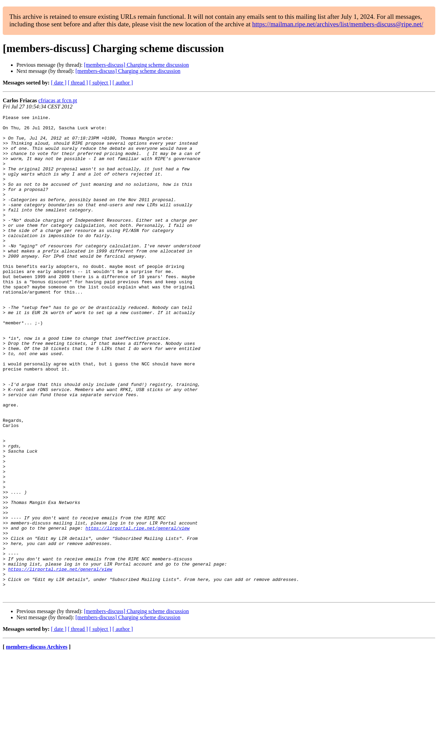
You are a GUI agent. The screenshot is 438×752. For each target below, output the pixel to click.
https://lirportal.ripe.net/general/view (138, 611)
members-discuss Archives (36, 743)
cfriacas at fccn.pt (57, 100)
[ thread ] (78, 83)
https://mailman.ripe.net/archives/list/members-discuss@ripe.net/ (337, 24)
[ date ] (58, 83)
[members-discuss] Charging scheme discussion (136, 65)
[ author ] (123, 83)
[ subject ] (100, 83)
